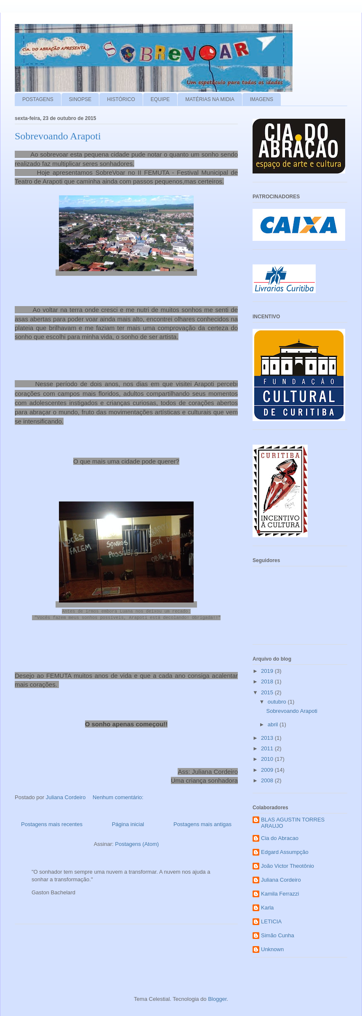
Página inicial (128, 822)
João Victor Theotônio (287, 866)
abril (273, 724)
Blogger (217, 999)
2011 (268, 748)
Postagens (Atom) (137, 841)
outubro (278, 702)
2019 (268, 671)
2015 (268, 692)
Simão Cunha (277, 935)
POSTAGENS (37, 99)
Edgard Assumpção (285, 852)
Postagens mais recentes (52, 822)
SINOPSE (80, 99)
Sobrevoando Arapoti (58, 136)
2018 (268, 681)
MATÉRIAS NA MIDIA (209, 99)
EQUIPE (160, 99)
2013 (268, 738)
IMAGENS (261, 99)
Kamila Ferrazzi (280, 894)
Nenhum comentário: (119, 794)
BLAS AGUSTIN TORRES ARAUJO (293, 822)
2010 (268, 759)
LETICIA (271, 921)
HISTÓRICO (121, 99)
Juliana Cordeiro (281, 880)
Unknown (272, 949)
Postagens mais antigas (202, 822)
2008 (268, 780)
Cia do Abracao (279, 838)
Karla (267, 907)
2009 (268, 770)
